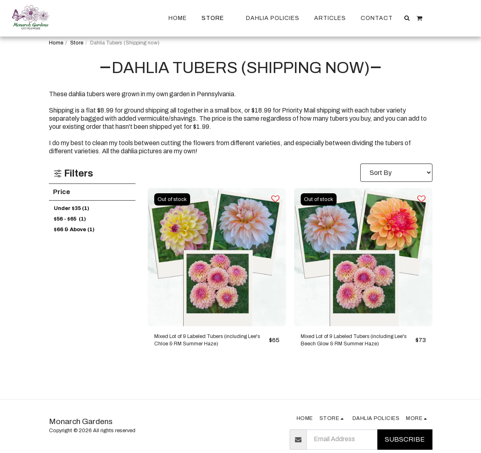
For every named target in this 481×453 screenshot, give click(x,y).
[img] (217, 257)
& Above (74, 229)
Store (76, 43)
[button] (407, 18)
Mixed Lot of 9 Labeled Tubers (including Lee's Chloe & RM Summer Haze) (206, 343)
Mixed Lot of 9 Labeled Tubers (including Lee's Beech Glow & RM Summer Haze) (349, 343)
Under (71, 208)
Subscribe (405, 439)
